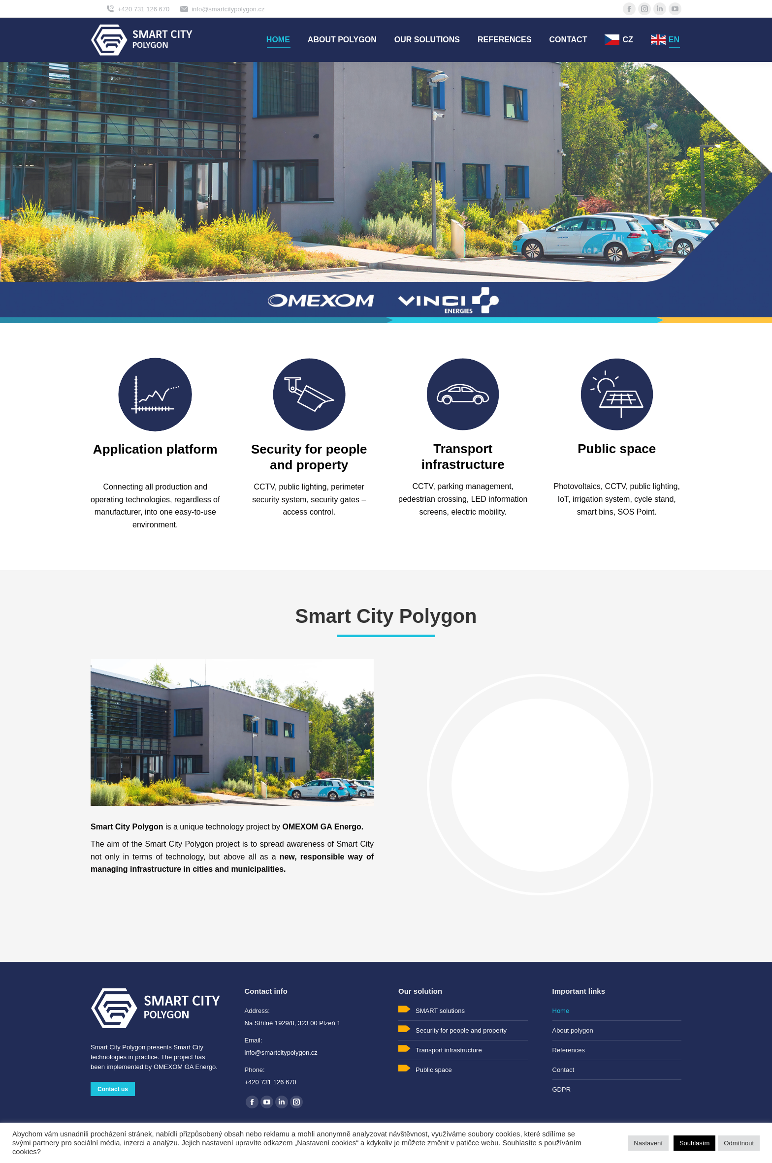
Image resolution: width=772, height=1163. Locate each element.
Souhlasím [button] (694, 1143)
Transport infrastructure (449, 1050)
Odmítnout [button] (739, 1143)
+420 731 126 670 (137, 9)
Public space (434, 1069)
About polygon (572, 1030)
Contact (563, 1069)
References (568, 1050)
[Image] (155, 394)
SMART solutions (440, 1010)
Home (561, 1010)
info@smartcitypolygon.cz (221, 9)
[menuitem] (278, 40)
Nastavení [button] (648, 1143)
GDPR (561, 1089)
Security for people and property (461, 1030)
